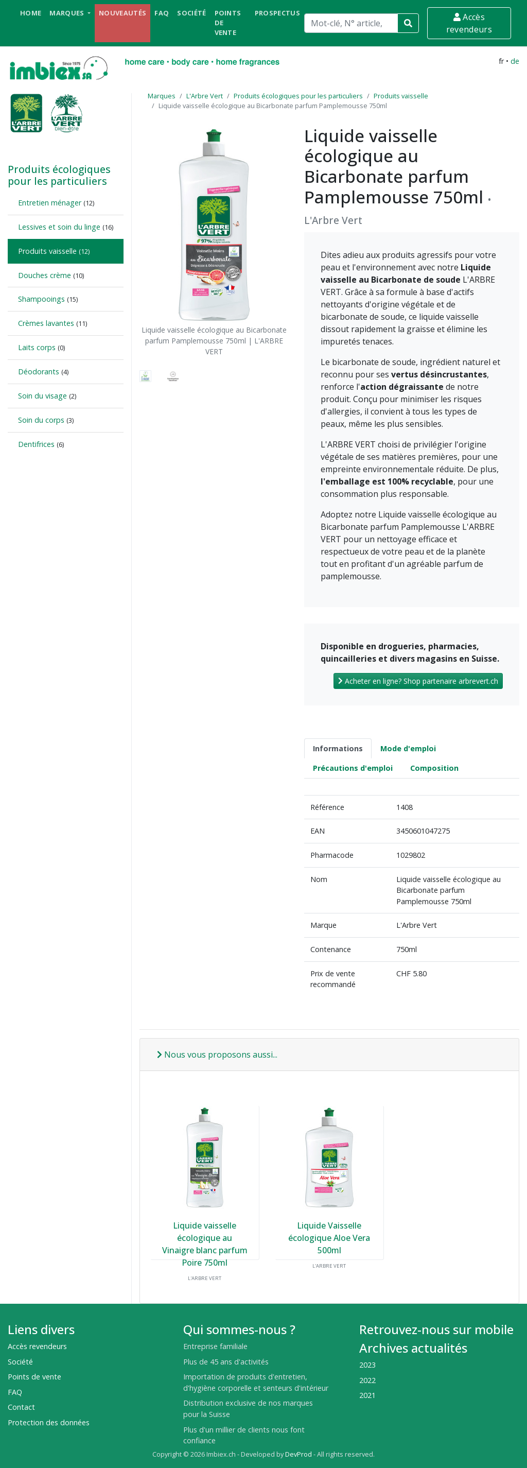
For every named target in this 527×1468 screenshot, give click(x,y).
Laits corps (37, 347)
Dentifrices (36, 444)
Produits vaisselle (47, 251)
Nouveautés (122, 13)
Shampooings (41, 299)
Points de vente (228, 22)
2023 (367, 1365)
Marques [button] (67, 13)
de (515, 61)
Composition (434, 768)
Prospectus (277, 13)
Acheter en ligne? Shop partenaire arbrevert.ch (418, 681)
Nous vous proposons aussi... (217, 1054)
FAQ (161, 13)
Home (30, 13)
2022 (367, 1380)
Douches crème (44, 275)
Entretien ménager (49, 203)
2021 (367, 1395)
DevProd (298, 1454)
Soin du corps (41, 420)
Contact (21, 1407)
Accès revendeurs (469, 23)
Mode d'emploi (408, 748)
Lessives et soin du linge (59, 227)
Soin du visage (42, 396)
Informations (338, 748)
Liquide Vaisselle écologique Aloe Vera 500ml (329, 1238)
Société (191, 13)
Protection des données (49, 1422)
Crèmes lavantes (46, 323)
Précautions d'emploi (353, 768)
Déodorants (38, 371)
